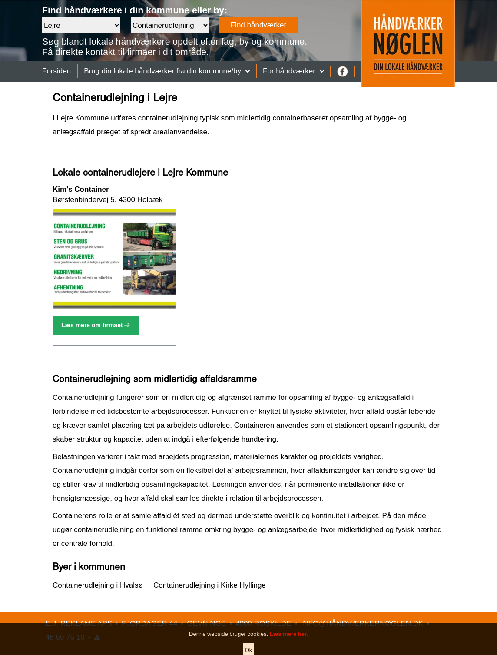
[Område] (81, 25)
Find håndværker (259, 25)
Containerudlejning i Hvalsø (98, 585)
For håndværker (293, 71)
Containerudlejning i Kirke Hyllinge (209, 585)
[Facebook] (342, 71)
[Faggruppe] (170, 25)
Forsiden (56, 71)
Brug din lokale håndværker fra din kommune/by (167, 71)
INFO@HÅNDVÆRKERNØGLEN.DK (362, 623)
